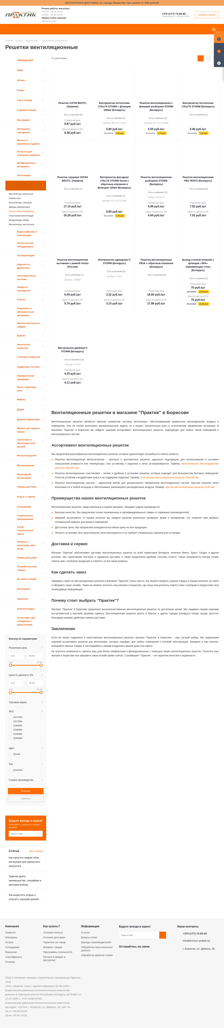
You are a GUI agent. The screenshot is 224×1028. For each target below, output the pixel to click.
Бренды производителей (96, 942)
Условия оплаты (53, 932)
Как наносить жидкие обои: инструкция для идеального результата (24, 861)
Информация (90, 926)
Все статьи (36, 851)
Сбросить (26, 798)
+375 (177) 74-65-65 (174, 13)
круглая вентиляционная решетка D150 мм (190, 487)
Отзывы (10, 961)
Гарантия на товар (54, 942)
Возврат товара (52, 947)
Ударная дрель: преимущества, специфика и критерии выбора (25, 880)
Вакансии (11, 951)
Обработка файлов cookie (97, 955)
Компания (12, 926)
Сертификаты (13, 956)
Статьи (85, 932)
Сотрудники (12, 947)
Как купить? (51, 926)
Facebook (131, 954)
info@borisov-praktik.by (196, 940)
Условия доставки (54, 937)
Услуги (9, 942)
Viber (157, 954)
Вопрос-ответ (89, 937)
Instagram (140, 954)
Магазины (11, 937)
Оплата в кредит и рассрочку (54, 958)
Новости (10, 932)
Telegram (148, 954)
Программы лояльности (57, 951)
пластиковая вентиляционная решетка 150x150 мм (170, 477)
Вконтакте (122, 954)
